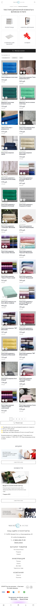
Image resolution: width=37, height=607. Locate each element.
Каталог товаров (18, 547)
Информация (18, 559)
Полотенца (9, 27)
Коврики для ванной (9, 43)
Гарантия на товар (18, 568)
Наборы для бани (27, 27)
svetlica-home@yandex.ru (19, 537)
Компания (18, 572)
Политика (18, 577)
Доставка (18, 566)
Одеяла (18, 554)
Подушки (18, 552)
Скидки (27, 42)
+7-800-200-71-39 (19, 540)
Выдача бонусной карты (13, 485)
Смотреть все (18, 462)
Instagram (31, 587)
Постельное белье (18, 549)
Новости (18, 575)
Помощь (18, 561)
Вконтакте (27, 587)
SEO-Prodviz (14, 599)
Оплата (18, 563)
